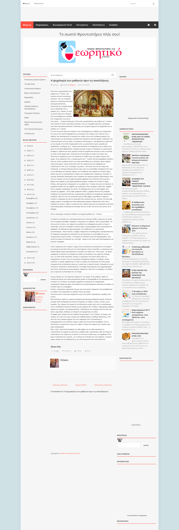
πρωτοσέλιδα (133, 515)
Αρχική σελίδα (80, 385)
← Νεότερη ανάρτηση (59, 385)
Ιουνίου (29, 227)
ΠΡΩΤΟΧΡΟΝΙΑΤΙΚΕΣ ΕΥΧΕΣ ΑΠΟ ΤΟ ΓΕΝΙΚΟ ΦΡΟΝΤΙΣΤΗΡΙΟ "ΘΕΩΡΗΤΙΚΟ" (141, 138)
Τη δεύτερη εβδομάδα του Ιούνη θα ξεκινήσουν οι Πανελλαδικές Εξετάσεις (136, 252)
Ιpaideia (27, 102)
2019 (29, 175)
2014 (29, 258)
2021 (29, 165)
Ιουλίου (29, 222)
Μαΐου (28, 232)
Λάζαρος (41, 293)
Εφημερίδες (28, 97)
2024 (29, 150)
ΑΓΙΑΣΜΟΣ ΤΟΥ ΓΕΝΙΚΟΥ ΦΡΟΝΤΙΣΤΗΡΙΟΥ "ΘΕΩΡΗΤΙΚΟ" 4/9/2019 (141, 182)
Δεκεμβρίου (30, 198)
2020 (29, 170)
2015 (29, 194)
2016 (29, 189)
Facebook (66, 351)
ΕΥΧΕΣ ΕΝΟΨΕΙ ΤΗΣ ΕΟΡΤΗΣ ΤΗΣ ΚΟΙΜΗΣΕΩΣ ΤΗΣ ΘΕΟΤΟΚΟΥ (139, 274)
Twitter (78, 351)
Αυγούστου (30, 218)
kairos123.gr (143, 118)
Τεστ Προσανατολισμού (33, 129)
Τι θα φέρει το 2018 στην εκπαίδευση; (140, 292)
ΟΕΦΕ (26, 118)
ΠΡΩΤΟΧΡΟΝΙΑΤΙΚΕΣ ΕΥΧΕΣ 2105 (140, 334)
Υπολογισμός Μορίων (32, 88)
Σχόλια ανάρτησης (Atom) (70, 453)
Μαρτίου (29, 242)
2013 (29, 263)
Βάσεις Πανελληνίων (32, 93)
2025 (29, 146)
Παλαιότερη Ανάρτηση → (103, 385)
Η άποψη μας (29, 133)
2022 (29, 160)
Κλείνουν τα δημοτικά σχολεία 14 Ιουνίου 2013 (141, 228)
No (81, 85)
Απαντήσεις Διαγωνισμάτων (35, 79)
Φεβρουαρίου (31, 247)
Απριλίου (29, 237)
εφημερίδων (143, 515)
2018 (29, 180)
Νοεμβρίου (30, 203)
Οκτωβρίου (30, 208)
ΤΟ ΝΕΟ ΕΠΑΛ (29, 84)
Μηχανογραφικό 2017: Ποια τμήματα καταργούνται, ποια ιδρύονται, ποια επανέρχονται (136, 315)
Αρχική (26, 3)
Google (55, 351)
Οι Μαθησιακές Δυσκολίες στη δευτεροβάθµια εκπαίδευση (138, 206)
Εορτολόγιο (136, 425)
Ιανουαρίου (30, 251)
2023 (29, 155)
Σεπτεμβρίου (31, 213)
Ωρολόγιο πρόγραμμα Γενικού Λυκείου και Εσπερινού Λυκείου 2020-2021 (141, 159)
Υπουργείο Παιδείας (32, 113)
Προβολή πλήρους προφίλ (39, 299)
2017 (29, 185)
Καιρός (130, 118)
